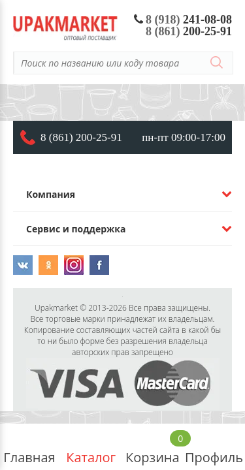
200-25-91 (189, 31)
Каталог (90, 447)
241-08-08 (183, 19)
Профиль (213, 447)
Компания (50, 194)
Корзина (152, 447)
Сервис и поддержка (75, 229)
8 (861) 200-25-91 (81, 137)
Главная (29, 447)
